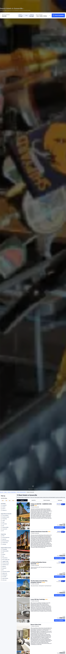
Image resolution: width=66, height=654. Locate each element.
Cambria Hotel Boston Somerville (39, 531)
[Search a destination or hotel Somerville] (9, 15)
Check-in (20, 14)
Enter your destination (6, 14)
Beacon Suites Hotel (36, 622)
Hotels (5, 492)
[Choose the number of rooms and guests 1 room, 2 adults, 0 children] (43, 15)
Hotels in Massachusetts (21, 492)
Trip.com (1, 492)
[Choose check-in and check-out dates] (22, 15)
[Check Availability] (58, 15)
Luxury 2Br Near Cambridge (38, 597)
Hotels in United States (12, 492)
